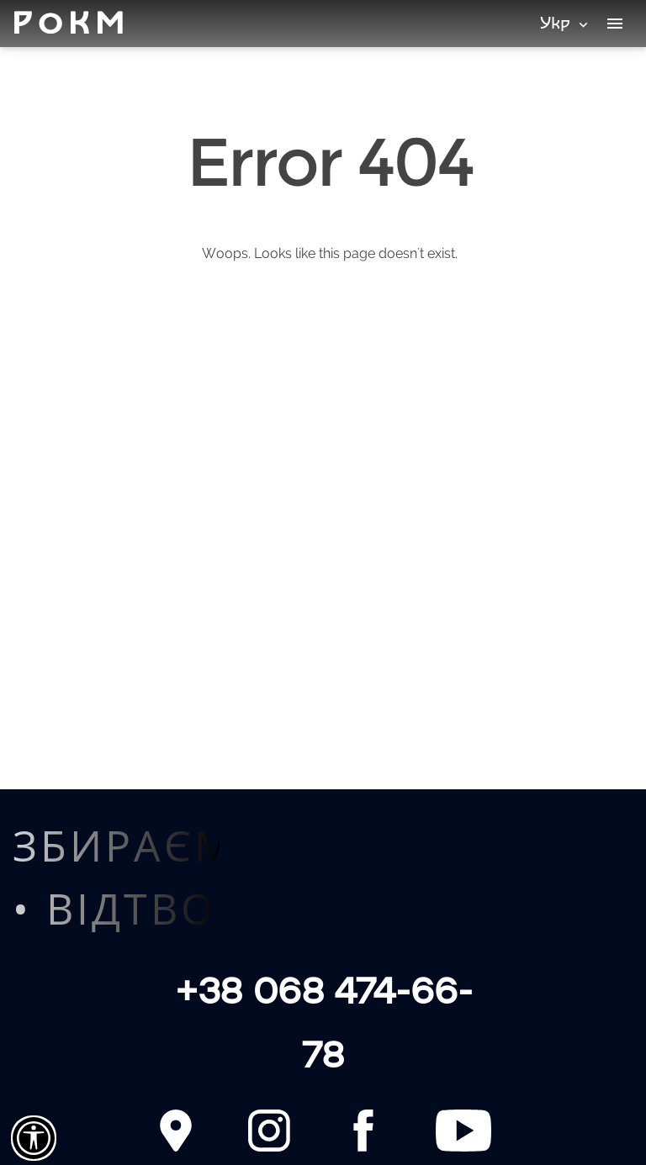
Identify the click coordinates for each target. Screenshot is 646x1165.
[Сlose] (34, 1138)
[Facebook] (363, 1131)
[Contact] (176, 1131)
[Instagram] (269, 1131)
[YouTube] (463, 1131)
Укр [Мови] (565, 22)
